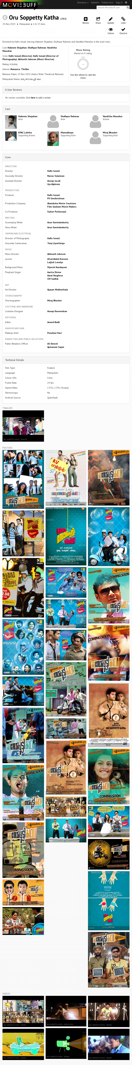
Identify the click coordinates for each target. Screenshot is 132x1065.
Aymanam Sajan (55, 347)
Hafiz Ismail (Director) (20, 55)
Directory (82, 2)
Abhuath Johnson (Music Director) (36, 59)
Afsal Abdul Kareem (57, 258)
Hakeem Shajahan (17, 47)
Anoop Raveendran (57, 311)
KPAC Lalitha (25, 132)
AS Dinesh (52, 343)
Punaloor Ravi (54, 332)
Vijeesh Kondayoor (57, 267)
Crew (8, 157)
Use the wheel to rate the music (83, 76)
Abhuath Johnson (56, 254)
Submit (95, 2)
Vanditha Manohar (112, 116)
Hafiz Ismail (53, 170)
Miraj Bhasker (110, 132)
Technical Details (14, 360)
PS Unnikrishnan (55, 198)
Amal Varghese (55, 275)
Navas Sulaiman (55, 175)
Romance (15, 69)
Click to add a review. (38, 97)
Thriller (25, 69)
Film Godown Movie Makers (61, 206)
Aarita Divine (54, 272)
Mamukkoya (67, 132)
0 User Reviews (13, 89)
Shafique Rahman (37, 47)
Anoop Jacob (53, 180)
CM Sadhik (52, 278)
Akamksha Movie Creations (61, 203)
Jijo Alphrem (53, 184)
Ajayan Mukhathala (57, 289)
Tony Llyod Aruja (56, 243)
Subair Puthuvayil (56, 211)
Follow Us (107, 2)
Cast (7, 109)
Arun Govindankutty (58, 222)
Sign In (119, 2)
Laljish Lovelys (55, 262)
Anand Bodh (53, 322)
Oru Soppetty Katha (34, 17)
